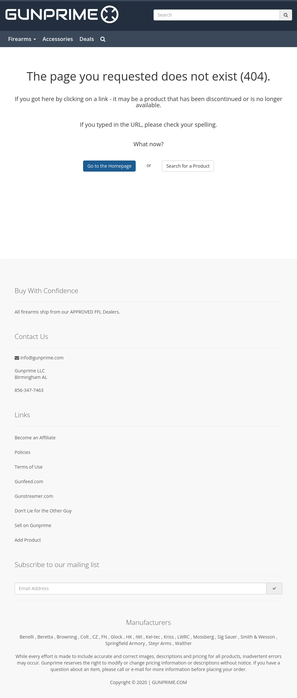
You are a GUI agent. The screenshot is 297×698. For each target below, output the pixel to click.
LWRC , (185, 637)
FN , (106, 637)
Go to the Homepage (109, 166)
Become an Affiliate (35, 437)
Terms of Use (29, 467)
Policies (23, 452)
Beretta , (46, 637)
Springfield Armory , (126, 643)
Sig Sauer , (229, 637)
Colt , (86, 637)
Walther (183, 643)
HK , (131, 637)
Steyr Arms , (161, 643)
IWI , (141, 637)
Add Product (28, 540)
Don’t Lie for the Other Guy (43, 511)
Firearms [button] (22, 39)
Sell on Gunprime (33, 525)
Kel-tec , (155, 637)
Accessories (58, 39)
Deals (87, 39)
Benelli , (28, 637)
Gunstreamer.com (34, 496)
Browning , (68, 637)
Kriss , (170, 637)
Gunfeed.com (29, 481)
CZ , (96, 637)
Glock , (118, 637)
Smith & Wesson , (259, 637)
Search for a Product (187, 166)
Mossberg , (205, 637)
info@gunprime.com (39, 358)
